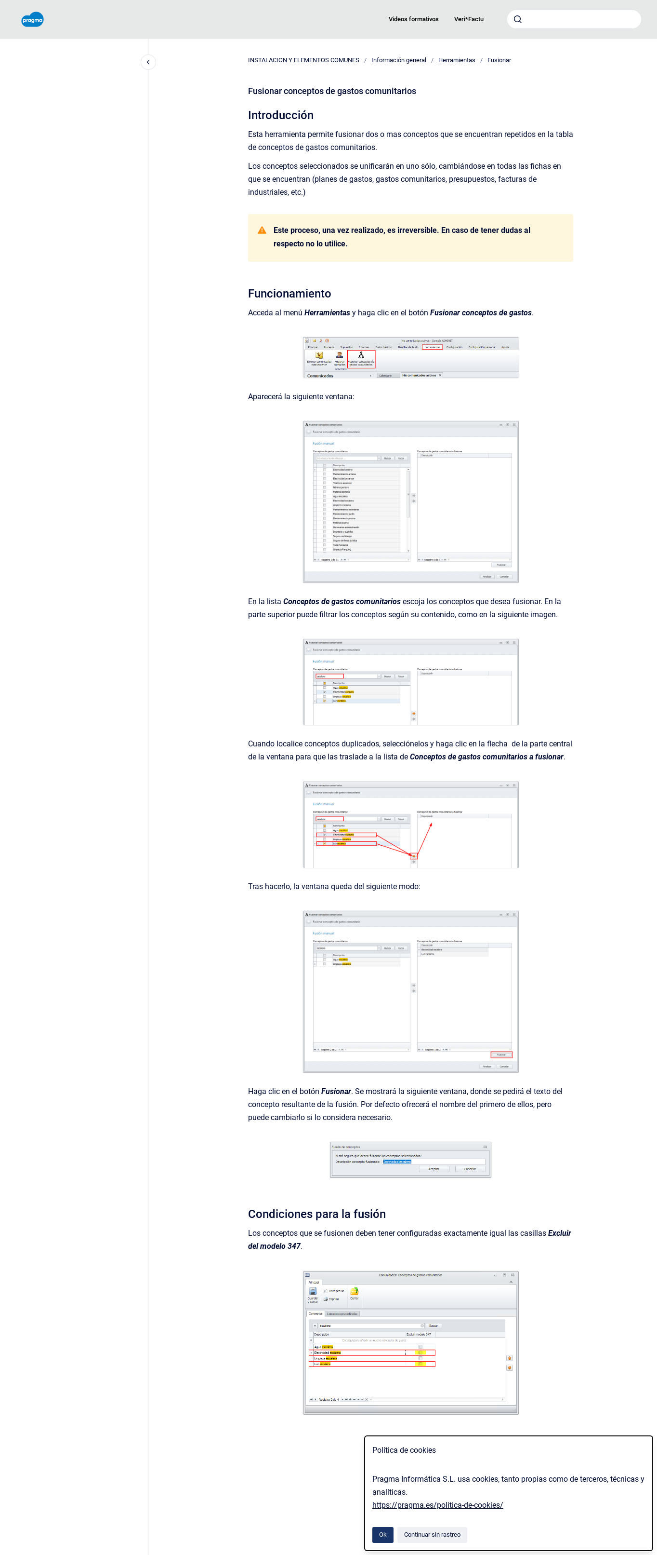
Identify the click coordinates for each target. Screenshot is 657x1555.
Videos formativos (414, 19)
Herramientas (456, 60)
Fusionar (499, 60)
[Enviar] (518, 19)
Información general (398, 60)
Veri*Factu (469, 19)
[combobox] (574, 19)
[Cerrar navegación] (148, 62)
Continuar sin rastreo (432, 1534)
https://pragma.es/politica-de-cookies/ (437, 1505)
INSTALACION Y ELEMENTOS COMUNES (303, 60)
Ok (383, 1534)
